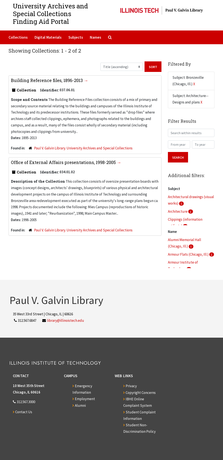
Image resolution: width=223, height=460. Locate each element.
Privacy (131, 386)
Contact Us (23, 412)
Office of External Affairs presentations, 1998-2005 (64, 162)
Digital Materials (48, 37)
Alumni (80, 405)
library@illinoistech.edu (65, 320)
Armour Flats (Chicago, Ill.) (188, 254)
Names (95, 37)
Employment (85, 398)
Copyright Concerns (141, 392)
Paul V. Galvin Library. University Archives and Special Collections (83, 148)
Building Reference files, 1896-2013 (47, 80)
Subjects (75, 37)
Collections (18, 37)
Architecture (178, 211)
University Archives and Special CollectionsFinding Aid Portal (50, 14)
